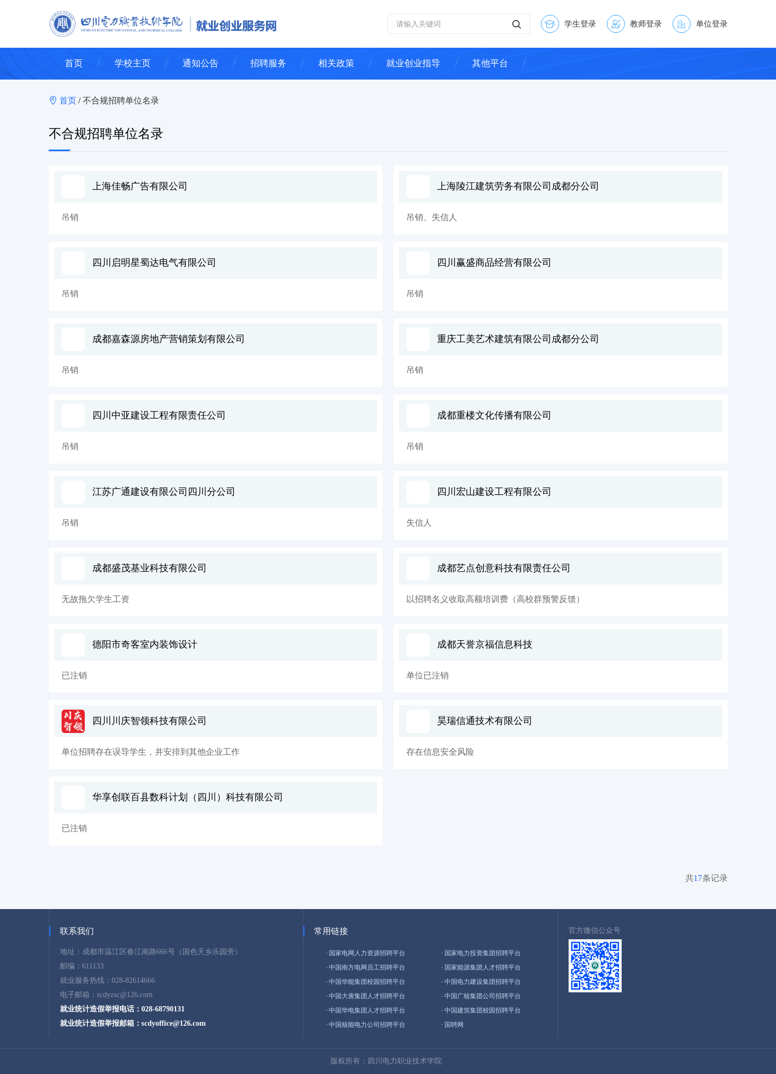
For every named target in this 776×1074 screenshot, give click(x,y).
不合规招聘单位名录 (121, 100)
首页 (69, 100)
